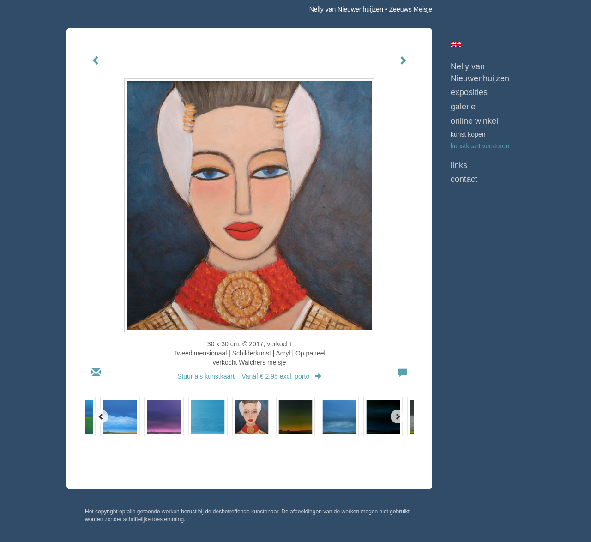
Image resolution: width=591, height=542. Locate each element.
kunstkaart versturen (480, 146)
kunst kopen (468, 134)
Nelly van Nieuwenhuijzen (346, 9)
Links (459, 165)
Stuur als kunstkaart (249, 376)
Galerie (463, 106)
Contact (464, 179)
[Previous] (101, 416)
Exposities (469, 92)
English (456, 44)
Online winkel (474, 121)
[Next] (397, 416)
